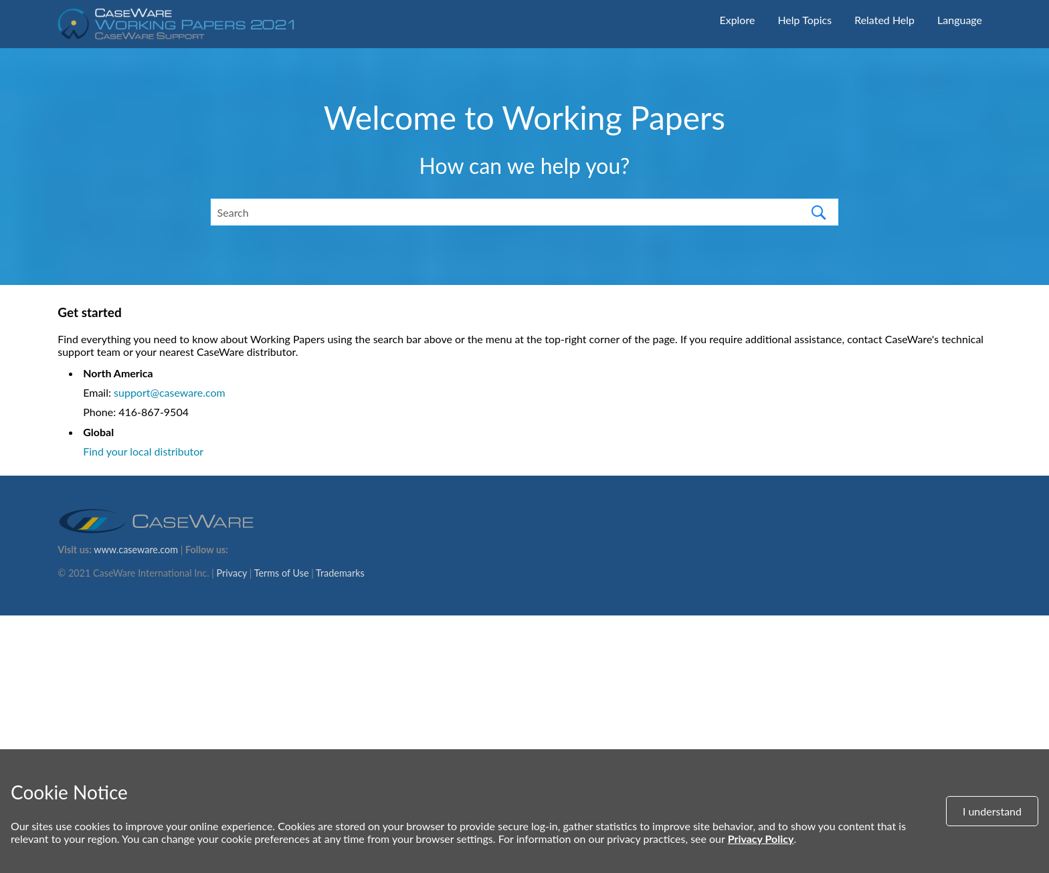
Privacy (232, 573)
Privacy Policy (761, 838)
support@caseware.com (169, 392)
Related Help (884, 19)
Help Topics (804, 19)
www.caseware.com (136, 549)
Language (959, 19)
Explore (737, 19)
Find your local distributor (143, 451)
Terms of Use (281, 573)
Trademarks (340, 573)
